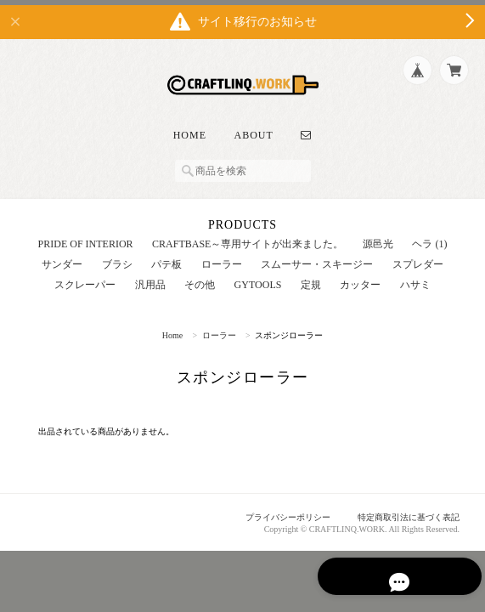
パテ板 (166, 256)
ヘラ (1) (429, 235)
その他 (199, 276)
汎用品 (150, 276)
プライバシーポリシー (273, 509)
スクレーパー (85, 276)
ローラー (221, 256)
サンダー (62, 256)
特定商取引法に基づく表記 (403, 509)
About (254, 127)
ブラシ (117, 256)
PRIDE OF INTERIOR (85, 235)
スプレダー (417, 256)
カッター (360, 276)
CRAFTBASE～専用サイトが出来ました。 (247, 235)
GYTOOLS (258, 276)
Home (189, 127)
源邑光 (378, 235)
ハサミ (415, 276)
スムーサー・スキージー (317, 256)
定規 (311, 276)
